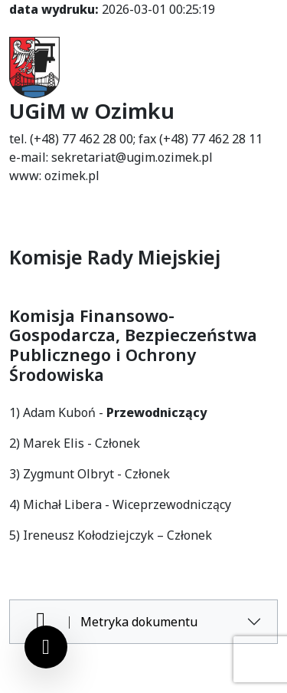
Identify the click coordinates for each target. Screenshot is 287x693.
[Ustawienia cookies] (45, 647)
